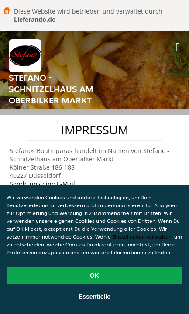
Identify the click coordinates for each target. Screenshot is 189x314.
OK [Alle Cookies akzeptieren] (94, 275)
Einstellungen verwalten (142, 236)
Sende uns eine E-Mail (42, 184)
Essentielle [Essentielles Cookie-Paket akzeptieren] (94, 296)
